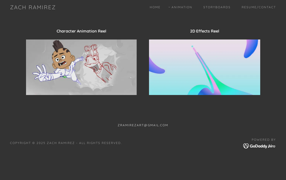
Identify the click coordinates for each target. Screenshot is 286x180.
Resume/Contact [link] (259, 7)
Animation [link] (182, 7)
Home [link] (155, 7)
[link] (33, 7)
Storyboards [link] (217, 7)
